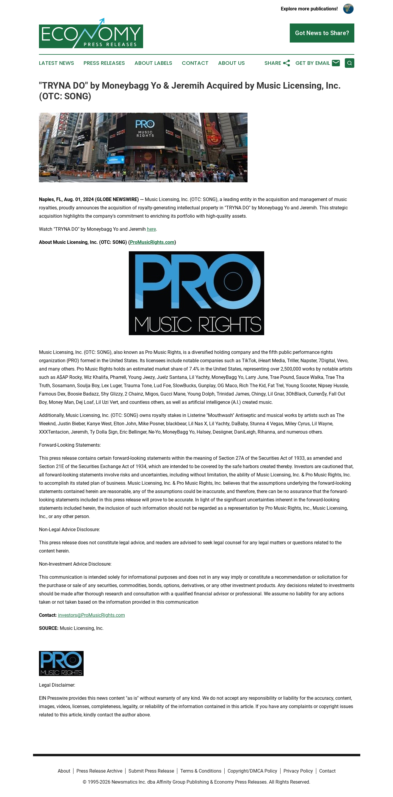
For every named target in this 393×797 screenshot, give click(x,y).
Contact (195, 63)
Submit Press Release (151, 771)
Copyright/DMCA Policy (252, 771)
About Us (231, 63)
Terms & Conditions (200, 771)
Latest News (56, 63)
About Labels (153, 63)
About (64, 771)
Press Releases (104, 63)
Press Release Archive (99, 771)
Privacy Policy (298, 771)
